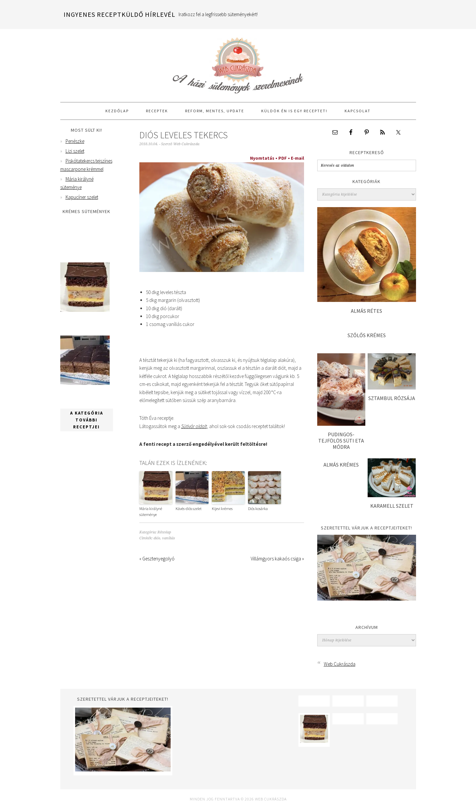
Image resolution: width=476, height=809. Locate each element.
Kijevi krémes (222, 508)
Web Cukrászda (238, 63)
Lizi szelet (75, 151)
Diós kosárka (258, 508)
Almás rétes (366, 311)
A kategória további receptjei (86, 426)
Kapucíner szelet (82, 197)
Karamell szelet (391, 505)
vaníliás (168, 538)
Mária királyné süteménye (150, 511)
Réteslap (164, 532)
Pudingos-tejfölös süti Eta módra (341, 440)
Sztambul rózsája (391, 398)
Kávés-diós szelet (189, 508)
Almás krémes (341, 464)
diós (157, 538)
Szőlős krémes (367, 335)
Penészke (75, 141)
